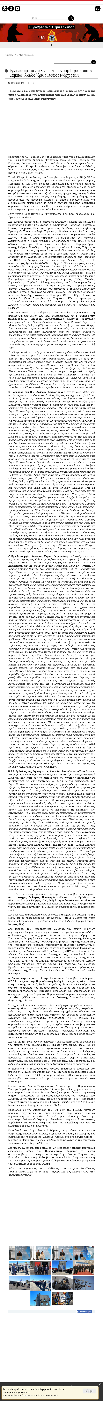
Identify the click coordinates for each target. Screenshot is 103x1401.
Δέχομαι (89, 1391)
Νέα (21, 54)
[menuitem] (4, 8)
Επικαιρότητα (9, 54)
